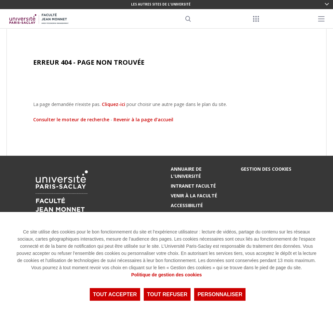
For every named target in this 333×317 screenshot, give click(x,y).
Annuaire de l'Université (186, 172)
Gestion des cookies (266, 169)
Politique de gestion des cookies (166, 274)
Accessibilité (187, 205)
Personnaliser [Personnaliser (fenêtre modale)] (219, 294)
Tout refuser (167, 294)
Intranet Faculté (193, 186)
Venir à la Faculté (194, 195)
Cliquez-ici (113, 104)
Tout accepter (115, 294)
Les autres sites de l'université (161, 4)
